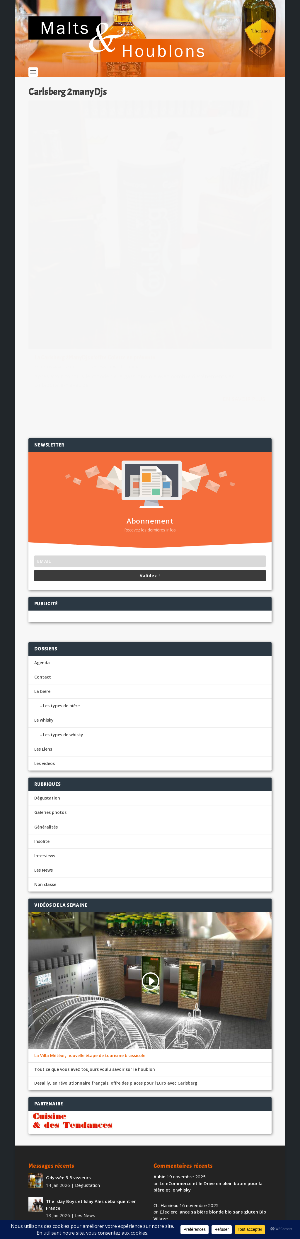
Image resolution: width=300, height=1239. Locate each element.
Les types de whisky (63, 614)
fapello (161, 1170)
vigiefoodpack (169, 1142)
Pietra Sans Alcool (65, 1172)
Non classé (45, 764)
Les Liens (43, 628)
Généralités (46, 706)
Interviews (44, 735)
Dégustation (47, 677)
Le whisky (44, 599)
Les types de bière (61, 585)
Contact (42, 556)
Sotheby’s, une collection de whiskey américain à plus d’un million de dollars (87, 1114)
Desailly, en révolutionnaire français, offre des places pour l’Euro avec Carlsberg (115, 962)
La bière (42, 571)
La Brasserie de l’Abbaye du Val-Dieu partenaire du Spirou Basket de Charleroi (89, 1145)
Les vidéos (44, 643)
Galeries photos (50, 692)
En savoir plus (119, 294)
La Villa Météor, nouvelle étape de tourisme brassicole (89, 935)
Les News (98, 253)
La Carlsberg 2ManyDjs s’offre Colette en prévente (83, 241)
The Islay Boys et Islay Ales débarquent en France (91, 1084)
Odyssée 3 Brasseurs (68, 1057)
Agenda (42, 542)
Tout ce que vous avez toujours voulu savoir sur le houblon (94, 949)
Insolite (42, 720)
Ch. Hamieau (51, 253)
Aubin (160, 1056)
